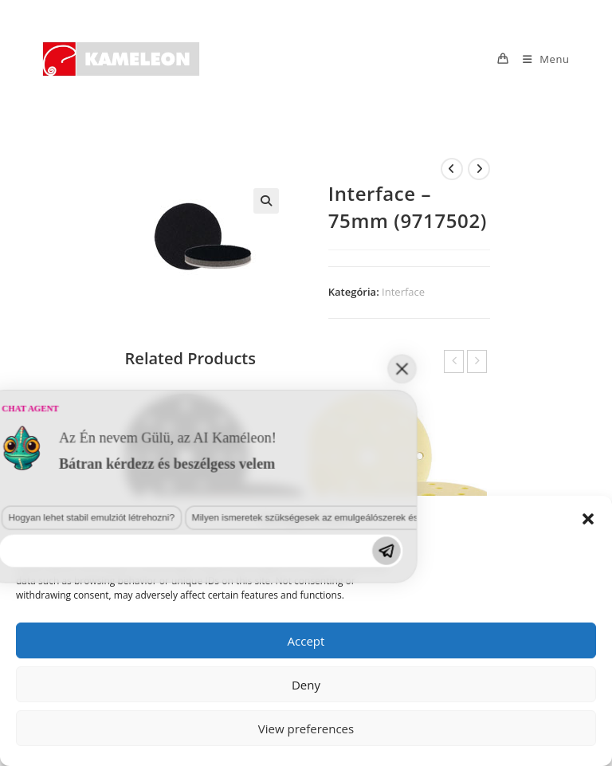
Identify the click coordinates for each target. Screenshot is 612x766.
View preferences (306, 729)
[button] (588, 519)
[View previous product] (452, 169)
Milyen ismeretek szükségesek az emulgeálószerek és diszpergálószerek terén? (155, 671)
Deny (306, 685)
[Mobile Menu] (540, 59)
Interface (403, 292)
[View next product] (479, 169)
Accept (306, 641)
